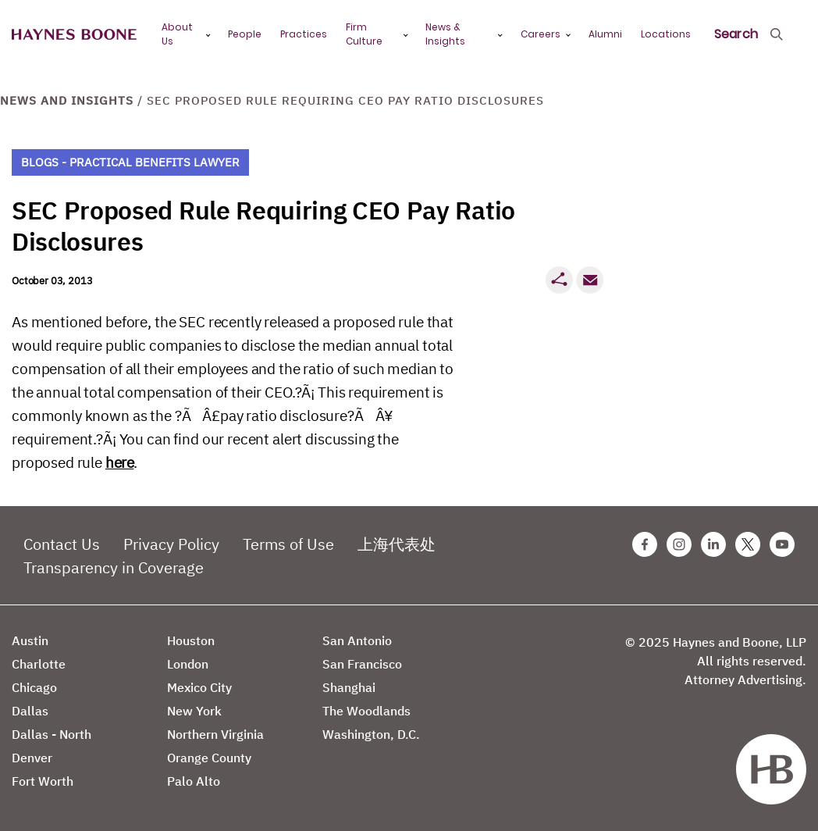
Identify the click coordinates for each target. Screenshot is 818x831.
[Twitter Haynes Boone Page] (747, 544)
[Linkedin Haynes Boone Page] (713, 544)
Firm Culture (364, 34)
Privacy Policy (171, 544)
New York (194, 711)
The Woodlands (366, 711)
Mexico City (199, 687)
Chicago (34, 687)
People (244, 34)
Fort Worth (42, 781)
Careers (540, 34)
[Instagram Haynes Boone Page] (679, 544)
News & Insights (445, 34)
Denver (32, 757)
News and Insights (66, 100)
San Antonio (357, 640)
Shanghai (348, 687)
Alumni (605, 34)
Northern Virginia (215, 734)
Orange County (209, 757)
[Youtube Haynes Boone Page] (782, 544)
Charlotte (39, 664)
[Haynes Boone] (74, 35)
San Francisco (362, 664)
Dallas (30, 711)
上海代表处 (396, 544)
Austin (30, 640)
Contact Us (61, 544)
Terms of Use (288, 544)
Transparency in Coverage (113, 567)
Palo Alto (193, 781)
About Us (177, 34)
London (187, 664)
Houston (191, 640)
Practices (303, 34)
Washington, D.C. (371, 734)
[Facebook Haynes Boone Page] (644, 544)
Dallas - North (51, 734)
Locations (666, 34)
